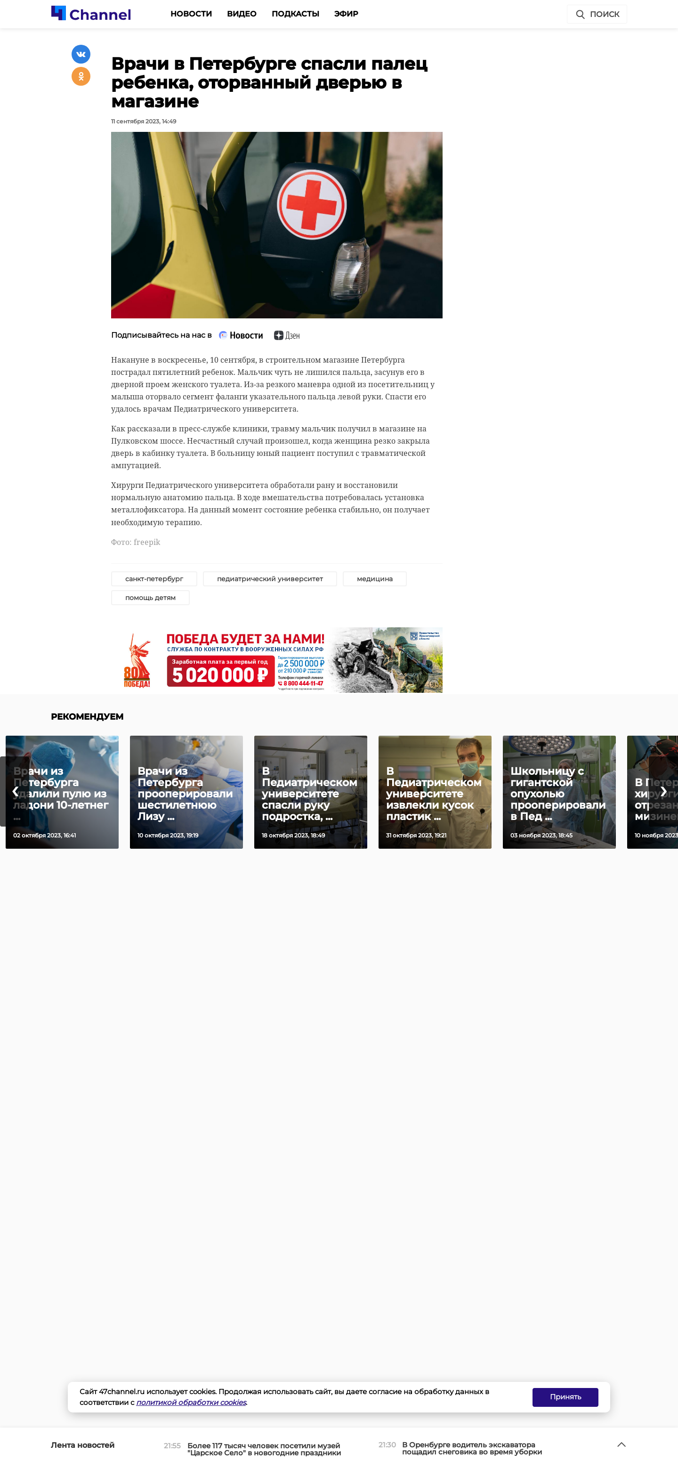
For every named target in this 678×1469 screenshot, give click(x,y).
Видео (242, 13)
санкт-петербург (154, 579)
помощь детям (150, 597)
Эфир (346, 13)
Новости (191, 13)
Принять (565, 1396)
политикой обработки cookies (191, 1402)
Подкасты (295, 13)
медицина (375, 579)
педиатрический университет (270, 579)
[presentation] (14, 791)
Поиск (597, 14)
